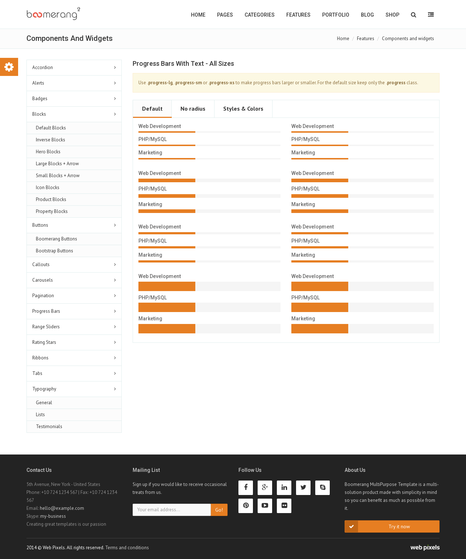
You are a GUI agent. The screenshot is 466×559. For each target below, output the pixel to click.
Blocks (39, 114)
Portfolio (335, 15)
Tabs (37, 373)
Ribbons (40, 358)
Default (152, 108)
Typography (44, 389)
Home (198, 15)
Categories (260, 15)
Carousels (42, 280)
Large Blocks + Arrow (57, 164)
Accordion (42, 67)
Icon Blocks (47, 187)
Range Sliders (46, 327)
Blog (367, 15)
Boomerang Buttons (56, 239)
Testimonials (49, 426)
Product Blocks (51, 199)
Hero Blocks (48, 152)
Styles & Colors (243, 108)
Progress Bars (46, 311)
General (44, 403)
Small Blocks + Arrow (58, 175)
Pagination (43, 296)
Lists (40, 414)
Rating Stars (44, 342)
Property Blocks (52, 211)
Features (298, 15)
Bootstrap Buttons (54, 251)
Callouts (41, 264)
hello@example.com (62, 508)
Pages (225, 15)
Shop (392, 15)
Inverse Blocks (50, 140)
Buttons (40, 225)
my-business (53, 516)
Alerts (38, 83)
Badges (39, 98)
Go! (219, 510)
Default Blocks (51, 128)
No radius (192, 108)
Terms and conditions (127, 548)
